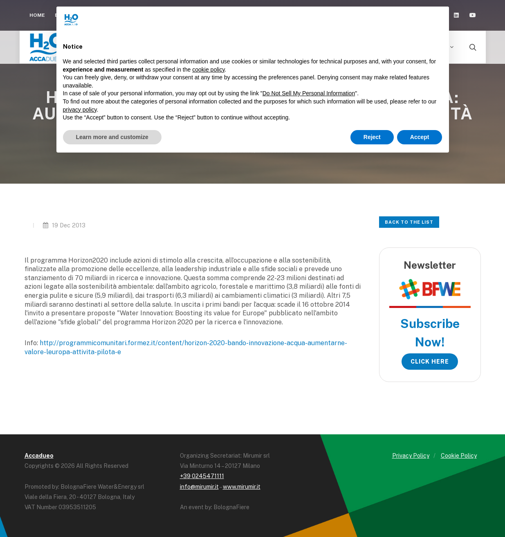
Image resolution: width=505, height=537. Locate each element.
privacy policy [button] (80, 109)
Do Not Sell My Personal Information (309, 93)
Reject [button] (372, 137)
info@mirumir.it (199, 486)
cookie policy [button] (208, 69)
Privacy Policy (410, 455)
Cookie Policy (459, 455)
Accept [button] (419, 137)
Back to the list (409, 222)
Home (37, 15)
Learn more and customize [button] (112, 137)
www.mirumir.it (241, 486)
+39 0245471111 (202, 476)
